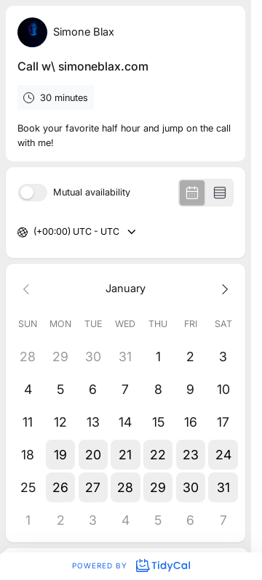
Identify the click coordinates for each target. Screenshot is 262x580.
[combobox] (34, 232)
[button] (60, 454)
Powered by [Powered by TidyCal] (131, 565)
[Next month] (223, 289)
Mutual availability (91, 193)
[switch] (32, 192)
